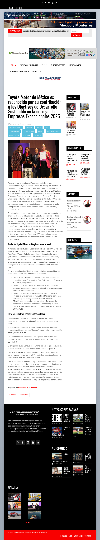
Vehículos (29, 127)
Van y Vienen (73, 227)
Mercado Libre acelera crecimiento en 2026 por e (72, 174)
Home (13, 66)
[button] (26, 522)
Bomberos (37, 135)
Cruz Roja (26, 135)
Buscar (77, 35)
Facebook (22, 387)
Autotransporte (58, 66)
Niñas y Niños (14, 135)
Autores (36, 72)
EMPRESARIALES (75, 66)
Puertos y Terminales (29, 66)
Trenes (44, 66)
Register (19, 8)
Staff (70, 536)
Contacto (88, 536)
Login (11, 8)
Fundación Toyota (53, 131)
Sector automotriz (15, 127)
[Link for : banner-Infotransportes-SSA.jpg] (50, 15)
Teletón (40, 131)
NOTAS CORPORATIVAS (19, 72)
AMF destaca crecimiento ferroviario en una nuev (85, 172)
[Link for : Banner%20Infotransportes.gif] (50, 24)
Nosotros (63, 536)
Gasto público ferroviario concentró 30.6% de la (85, 158)
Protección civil (29, 131)
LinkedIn (33, 387)
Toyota (39, 127)
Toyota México (14, 131)
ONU (47, 127)
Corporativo (73, 211)
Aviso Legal (78, 536)
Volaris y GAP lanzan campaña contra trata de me (72, 158)
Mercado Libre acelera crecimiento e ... (85, 114)
